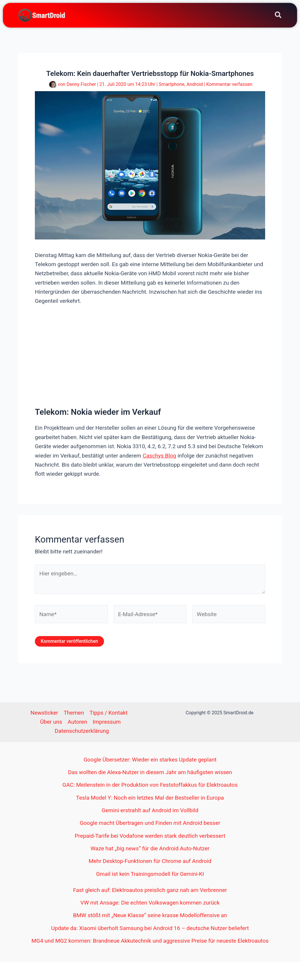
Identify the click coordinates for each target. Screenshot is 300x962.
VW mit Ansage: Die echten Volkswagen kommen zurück (149, 902)
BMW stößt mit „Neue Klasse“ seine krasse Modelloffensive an (150, 915)
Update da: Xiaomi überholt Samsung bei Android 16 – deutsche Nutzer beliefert (150, 928)
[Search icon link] (278, 16)
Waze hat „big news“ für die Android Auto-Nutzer (150, 848)
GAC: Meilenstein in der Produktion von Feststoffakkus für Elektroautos (150, 784)
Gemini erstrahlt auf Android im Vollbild (150, 810)
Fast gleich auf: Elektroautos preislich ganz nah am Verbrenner (150, 890)
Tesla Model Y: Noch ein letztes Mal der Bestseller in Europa (150, 797)
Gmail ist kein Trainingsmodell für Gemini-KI (150, 874)
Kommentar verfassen (229, 84)
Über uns (51, 721)
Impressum (107, 721)
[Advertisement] (150, 356)
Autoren (77, 721)
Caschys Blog (159, 455)
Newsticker (44, 712)
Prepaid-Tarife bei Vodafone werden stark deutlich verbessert (150, 835)
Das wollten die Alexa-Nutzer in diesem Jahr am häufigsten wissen (150, 772)
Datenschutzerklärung (82, 731)
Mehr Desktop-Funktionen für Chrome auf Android (149, 861)
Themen (74, 712)
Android (195, 84)
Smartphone (172, 84)
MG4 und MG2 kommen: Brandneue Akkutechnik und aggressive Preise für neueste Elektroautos (150, 940)
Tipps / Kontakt (109, 712)
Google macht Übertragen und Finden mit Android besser (150, 823)
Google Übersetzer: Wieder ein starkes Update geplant (150, 759)
